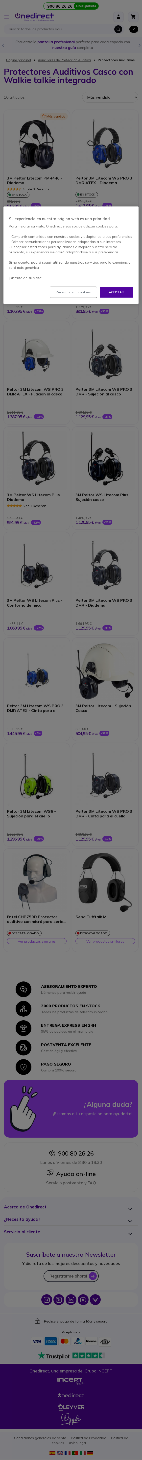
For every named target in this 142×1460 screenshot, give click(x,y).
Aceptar (116, 292)
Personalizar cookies (73, 292)
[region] (70, 255)
